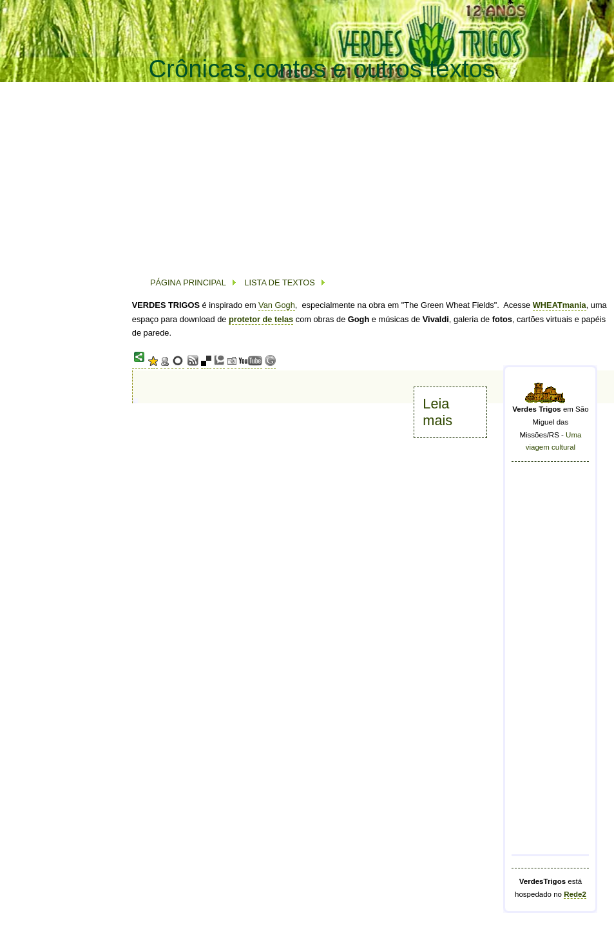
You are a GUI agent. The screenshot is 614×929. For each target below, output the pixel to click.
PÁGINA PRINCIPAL (188, 282)
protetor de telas (261, 319)
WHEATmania (559, 305)
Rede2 (575, 894)
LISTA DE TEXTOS (278, 282)
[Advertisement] (299, 173)
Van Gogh (276, 305)
